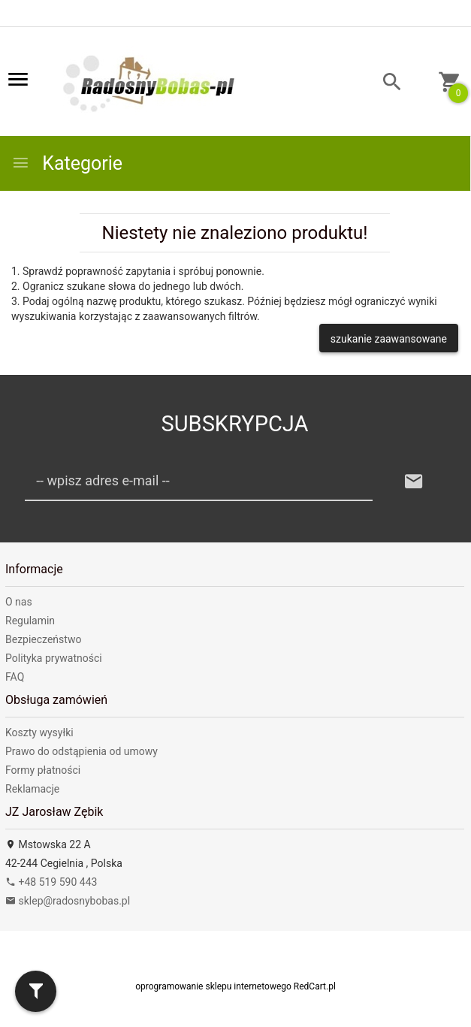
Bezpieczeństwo (43, 639)
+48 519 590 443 (51, 882)
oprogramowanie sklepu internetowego (213, 986)
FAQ (14, 677)
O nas (18, 602)
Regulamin (30, 621)
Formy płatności (42, 770)
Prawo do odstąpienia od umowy (81, 751)
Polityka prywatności (53, 658)
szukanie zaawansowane (389, 339)
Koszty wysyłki (39, 732)
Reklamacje (32, 789)
